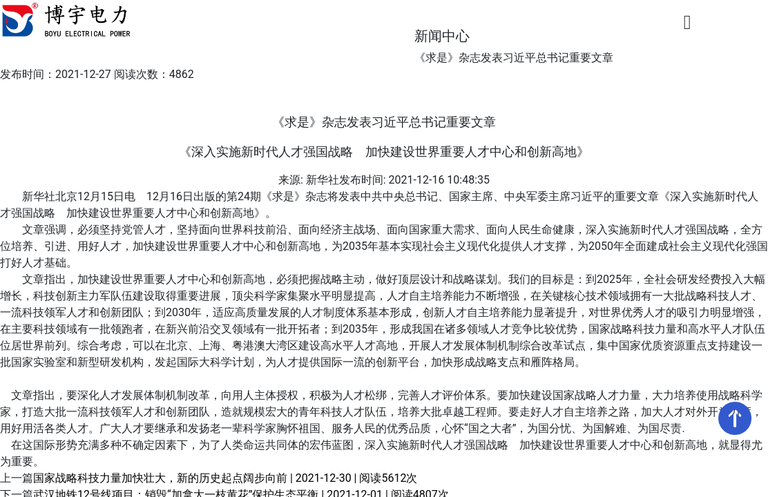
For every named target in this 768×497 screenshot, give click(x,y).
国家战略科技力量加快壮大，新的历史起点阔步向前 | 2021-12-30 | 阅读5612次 (225, 478)
